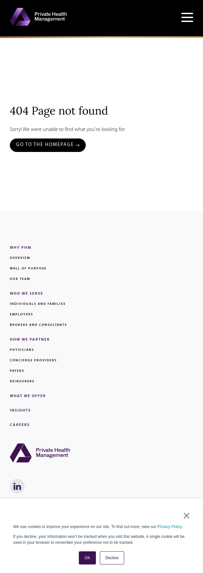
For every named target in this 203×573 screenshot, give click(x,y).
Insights (20, 411)
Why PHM (21, 248)
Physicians (22, 350)
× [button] (186, 515)
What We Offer (28, 396)
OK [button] (87, 558)
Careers (20, 425)
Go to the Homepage (45, 144)
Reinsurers (22, 381)
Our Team (20, 279)
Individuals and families (38, 304)
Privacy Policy (169, 526)
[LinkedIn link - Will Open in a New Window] (17, 486)
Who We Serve (26, 294)
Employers (21, 314)
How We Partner (30, 340)
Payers (17, 371)
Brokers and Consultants (38, 325)
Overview (20, 258)
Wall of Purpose (28, 268)
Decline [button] (112, 558)
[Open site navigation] (187, 18)
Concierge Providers (33, 360)
